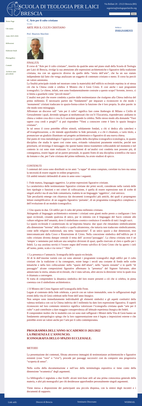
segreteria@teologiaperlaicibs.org (122, 8)
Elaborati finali (11, 51)
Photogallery (10, 58)
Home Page (10, 21)
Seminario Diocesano (86, 402)
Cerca (133, 14)
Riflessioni (10, 43)
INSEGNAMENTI (124, 30)
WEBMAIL (130, 402)
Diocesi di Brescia (44, 402)
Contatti (9, 65)
